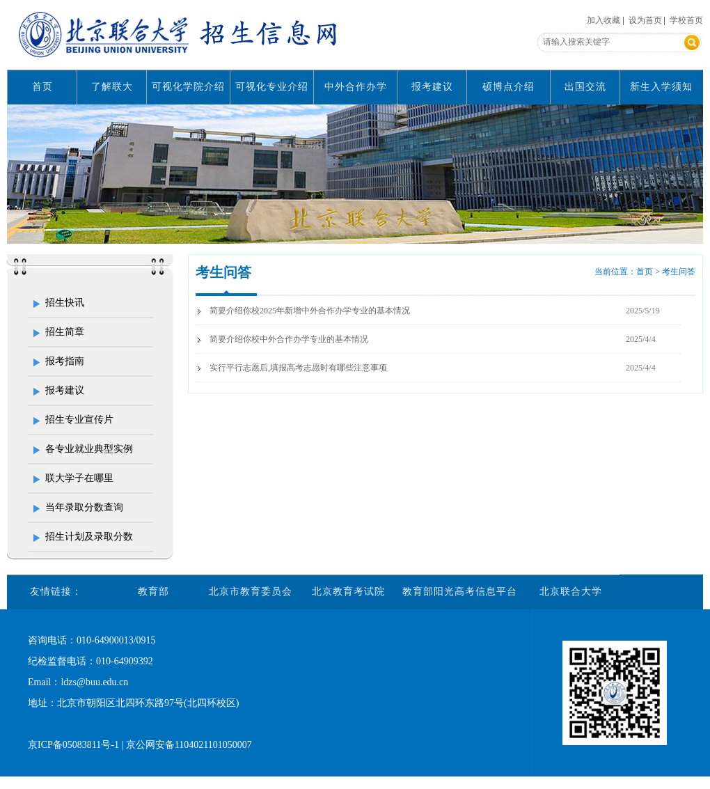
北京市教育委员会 (250, 591)
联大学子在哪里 (79, 478)
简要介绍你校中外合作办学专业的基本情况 (289, 339)
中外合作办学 (355, 86)
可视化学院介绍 (188, 86)
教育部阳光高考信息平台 (459, 591)
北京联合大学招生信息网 (181, 35)
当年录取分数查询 (84, 507)
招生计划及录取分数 (89, 536)
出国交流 (585, 86)
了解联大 (112, 86)
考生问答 (223, 272)
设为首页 (645, 20)
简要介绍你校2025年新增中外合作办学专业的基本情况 (310, 310)
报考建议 (432, 86)
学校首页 (686, 20)
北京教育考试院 (348, 591)
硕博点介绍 (508, 86)
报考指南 (64, 361)
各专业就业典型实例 (89, 449)
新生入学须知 (661, 86)
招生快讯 (64, 302)
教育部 (153, 591)
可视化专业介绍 (271, 86)
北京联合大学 (570, 591)
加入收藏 (603, 20)
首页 (42, 86)
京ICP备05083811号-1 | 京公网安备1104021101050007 (140, 745)
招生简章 (64, 332)
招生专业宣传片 (79, 419)
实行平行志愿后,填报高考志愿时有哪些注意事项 (298, 368)
